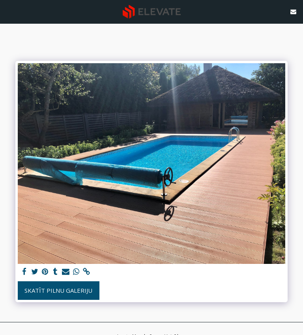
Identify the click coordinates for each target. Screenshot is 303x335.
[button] (8, 11)
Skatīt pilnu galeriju (58, 290)
